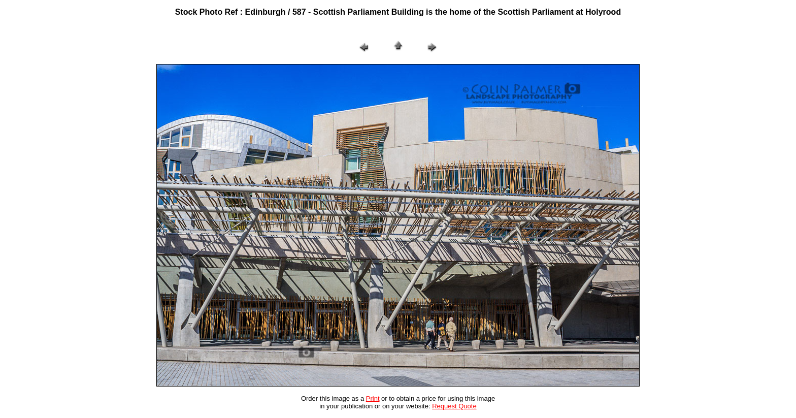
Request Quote (454, 406)
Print (373, 398)
